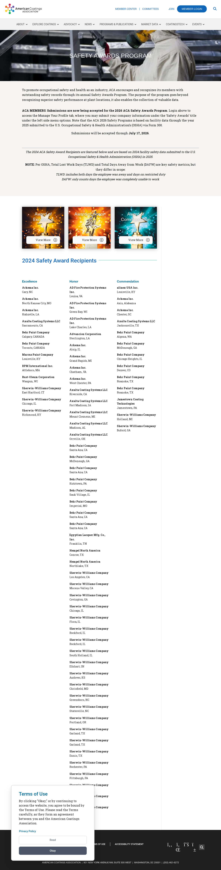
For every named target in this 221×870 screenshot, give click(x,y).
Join (171, 9)
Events (198, 24)
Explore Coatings (45, 24)
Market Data (151, 24)
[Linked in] (178, 847)
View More (46, 240)
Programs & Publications (118, 24)
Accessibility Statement (129, 844)
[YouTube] (195, 847)
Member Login (192, 9)
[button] (202, 847)
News (88, 24)
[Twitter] (186, 844)
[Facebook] (170, 844)
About (22, 24)
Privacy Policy (28, 831)
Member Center (126, 9)
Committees (150, 9)
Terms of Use (97, 844)
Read (52, 840)
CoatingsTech (176, 24)
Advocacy (72, 24)
